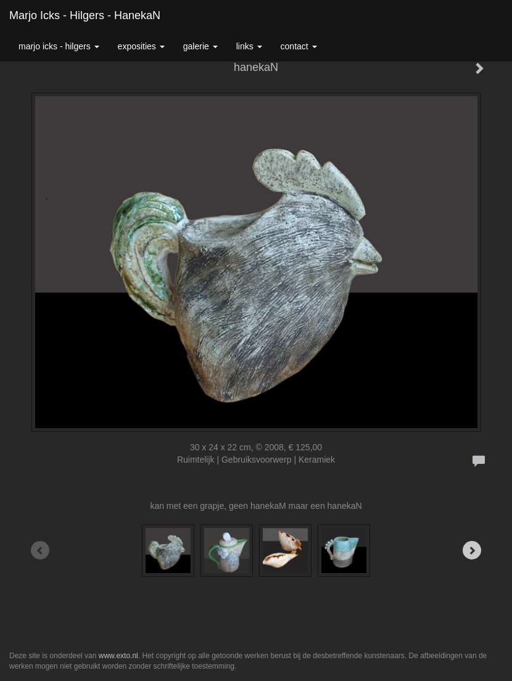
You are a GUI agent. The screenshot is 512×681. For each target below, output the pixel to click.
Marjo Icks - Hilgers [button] (59, 46)
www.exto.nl (118, 655)
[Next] (472, 550)
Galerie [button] (200, 46)
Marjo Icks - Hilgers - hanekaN (84, 15)
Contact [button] (299, 46)
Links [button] (249, 46)
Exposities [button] (141, 46)
